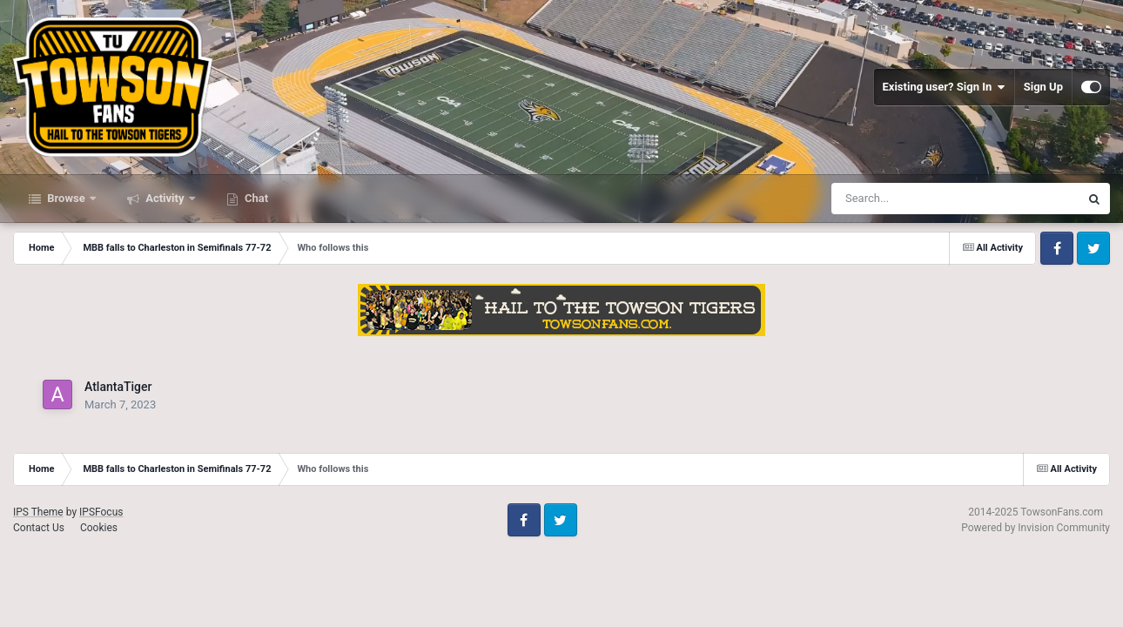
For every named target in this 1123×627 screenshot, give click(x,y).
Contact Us (38, 528)
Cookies (99, 528)
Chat (255, 198)
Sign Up (1043, 86)
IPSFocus (101, 512)
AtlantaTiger (117, 387)
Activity (165, 198)
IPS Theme (38, 512)
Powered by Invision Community (1035, 528)
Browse (66, 198)
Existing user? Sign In (944, 87)
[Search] (911, 198)
